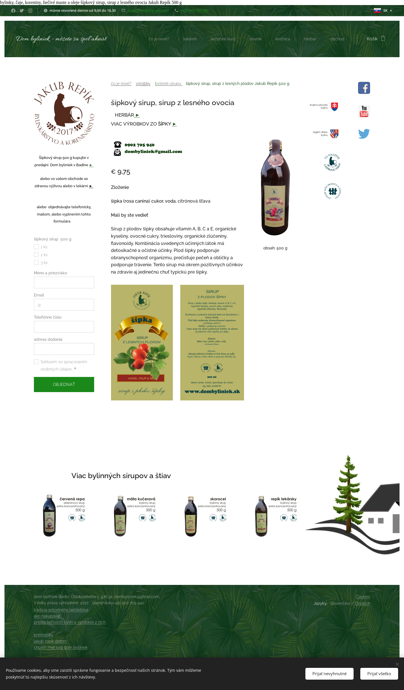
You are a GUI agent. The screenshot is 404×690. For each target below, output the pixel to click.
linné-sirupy (171, 83)
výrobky (143, 83)
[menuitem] (152, 39)
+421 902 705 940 (194, 10)
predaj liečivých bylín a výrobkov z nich (70, 622)
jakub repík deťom (50, 641)
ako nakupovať (47, 616)
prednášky (43, 635)
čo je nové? (121, 83)
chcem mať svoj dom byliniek (60, 647)
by (157, 83)
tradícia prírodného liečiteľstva (61, 610)
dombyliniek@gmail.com (148, 10)
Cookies (363, 596)
